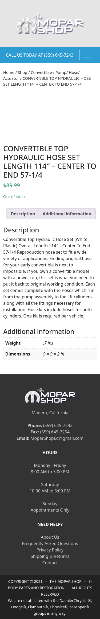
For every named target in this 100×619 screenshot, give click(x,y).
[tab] (23, 213)
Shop (22, 72)
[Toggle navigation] (86, 55)
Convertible (41, 72)
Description (23, 214)
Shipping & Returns (50, 556)
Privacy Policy (50, 550)
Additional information (67, 214)
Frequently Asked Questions (50, 543)
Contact (50, 563)
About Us (50, 537)
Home (8, 72)
